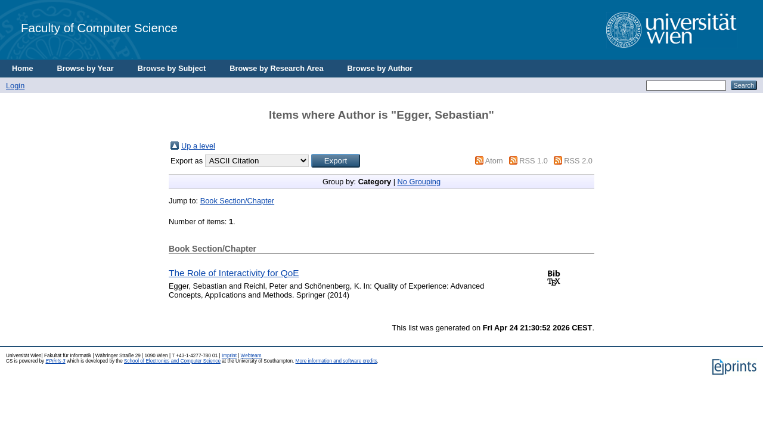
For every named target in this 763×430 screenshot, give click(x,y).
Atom (494, 160)
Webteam (251, 355)
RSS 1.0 (533, 160)
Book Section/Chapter (237, 200)
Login (15, 85)
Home (22, 68)
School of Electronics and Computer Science (172, 361)
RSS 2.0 (578, 160)
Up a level (198, 145)
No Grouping (419, 181)
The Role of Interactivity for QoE (234, 273)
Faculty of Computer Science (99, 28)
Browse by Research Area (276, 68)
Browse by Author (380, 68)
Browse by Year (85, 68)
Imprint (229, 355)
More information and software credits (336, 361)
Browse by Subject (172, 68)
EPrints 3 (55, 361)
